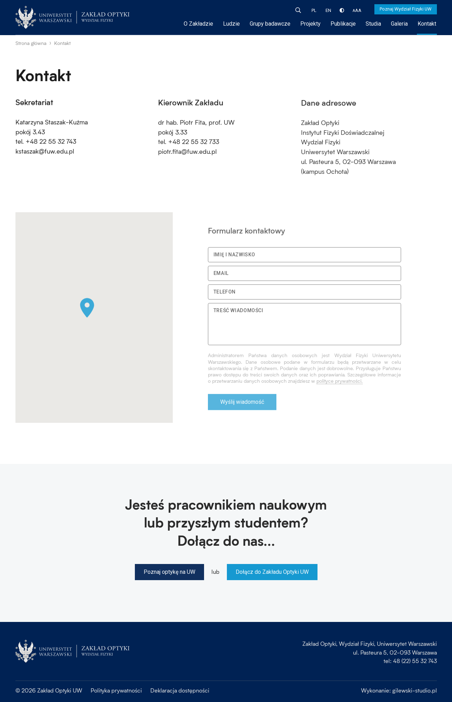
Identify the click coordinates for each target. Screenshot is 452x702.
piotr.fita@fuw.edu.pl (187, 153)
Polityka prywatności (116, 690)
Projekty (310, 23)
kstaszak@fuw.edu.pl (44, 152)
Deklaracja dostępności (179, 690)
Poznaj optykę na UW (169, 573)
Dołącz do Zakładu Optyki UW (272, 573)
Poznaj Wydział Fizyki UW (406, 9)
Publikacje (343, 23)
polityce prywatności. (339, 384)
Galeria (399, 23)
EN (328, 10)
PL (314, 10)
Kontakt (427, 23)
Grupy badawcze (270, 23)
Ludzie (231, 23)
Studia (373, 23)
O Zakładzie (198, 23)
